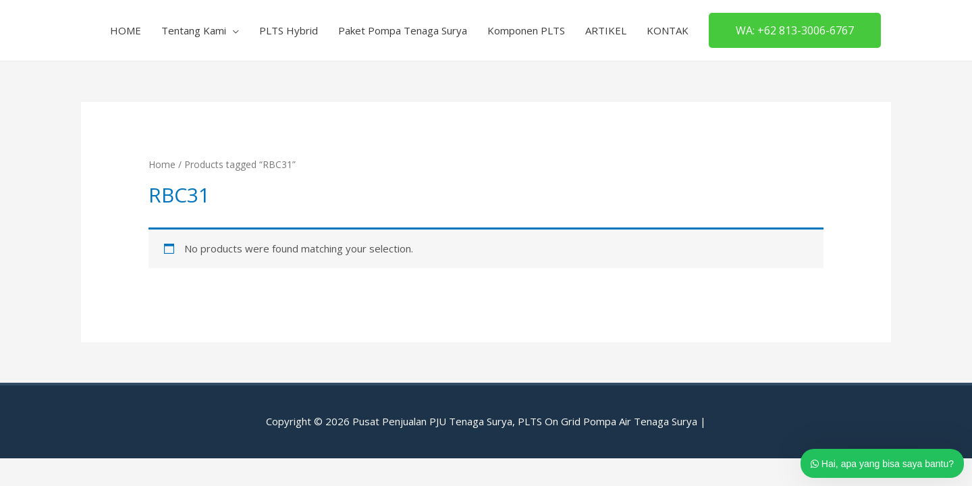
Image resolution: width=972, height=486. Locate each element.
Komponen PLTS (526, 30)
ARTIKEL (605, 30)
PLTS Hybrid (288, 30)
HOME (125, 30)
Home (162, 164)
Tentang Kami (193, 30)
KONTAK (667, 30)
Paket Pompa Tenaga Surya (402, 30)
